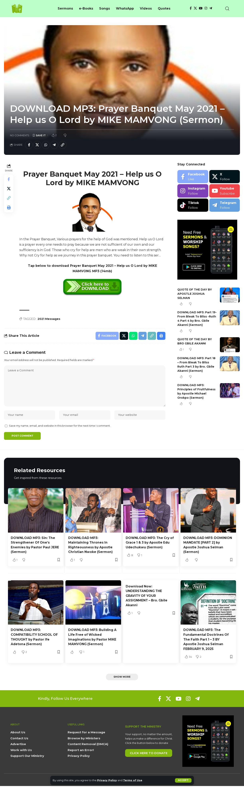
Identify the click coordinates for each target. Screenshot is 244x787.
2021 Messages (49, 319)
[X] (195, 8)
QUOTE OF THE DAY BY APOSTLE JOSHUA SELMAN (195, 294)
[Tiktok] (192, 205)
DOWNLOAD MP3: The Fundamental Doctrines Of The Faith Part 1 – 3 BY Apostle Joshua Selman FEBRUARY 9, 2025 (206, 640)
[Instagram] (205, 8)
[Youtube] (224, 191)
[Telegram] (210, 8)
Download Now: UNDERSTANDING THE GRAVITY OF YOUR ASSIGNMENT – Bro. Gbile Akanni (147, 597)
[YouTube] (200, 8)
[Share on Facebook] (29, 145)
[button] (183, 780)
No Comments (19, 135)
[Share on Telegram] (55, 145)
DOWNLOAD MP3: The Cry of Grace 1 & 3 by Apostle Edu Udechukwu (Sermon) (150, 543)
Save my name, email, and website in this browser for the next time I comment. (60, 427)
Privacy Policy (107, 780)
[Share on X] (37, 145)
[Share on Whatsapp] (46, 145)
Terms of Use (133, 780)
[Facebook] (191, 8)
